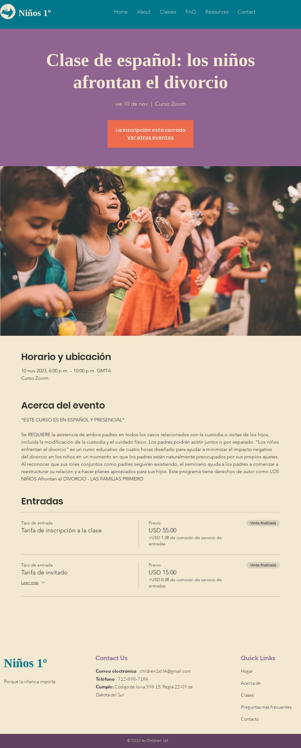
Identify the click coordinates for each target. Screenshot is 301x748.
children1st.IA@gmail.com (165, 671)
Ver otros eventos (150, 137)
